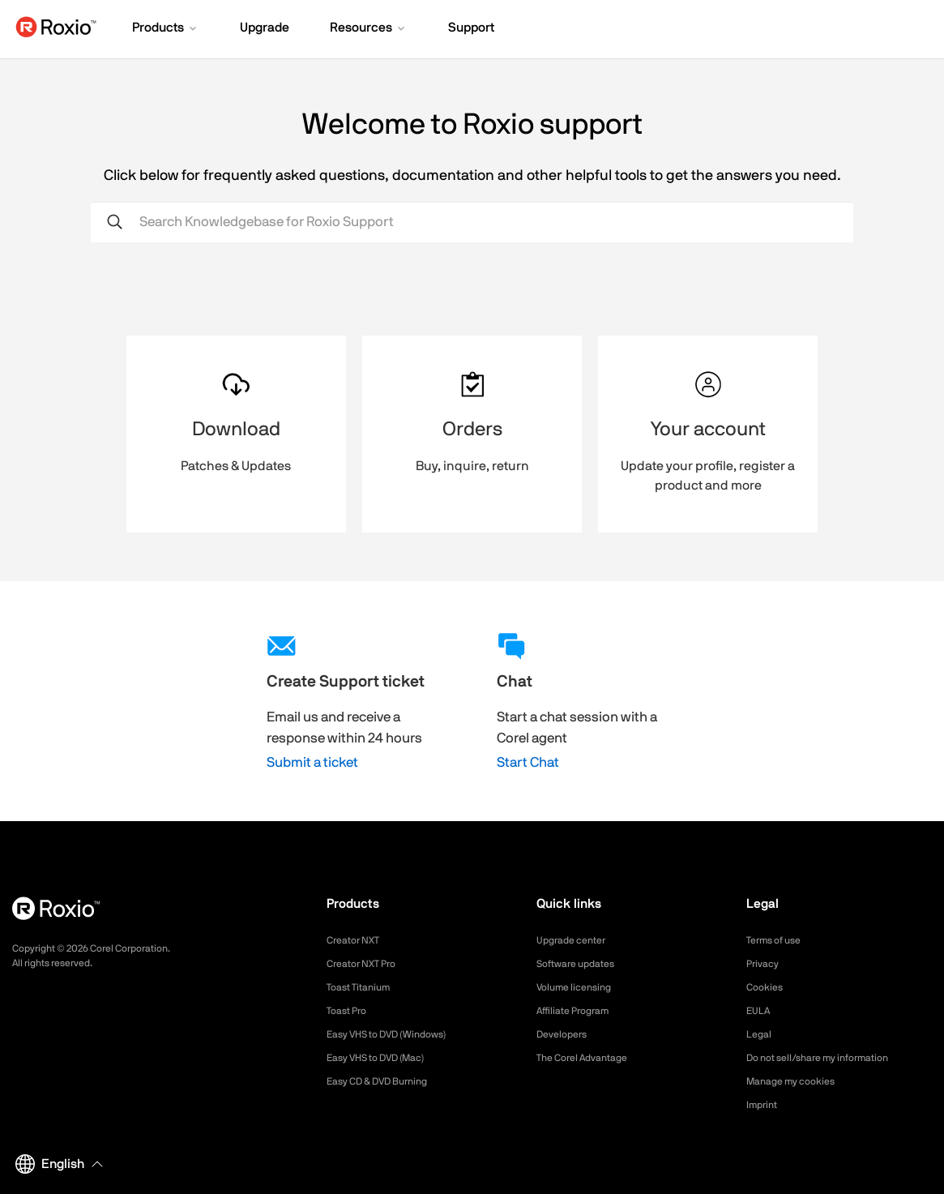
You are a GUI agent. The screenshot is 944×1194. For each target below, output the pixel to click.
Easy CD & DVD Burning (386, 1081)
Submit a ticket (312, 762)
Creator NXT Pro (367, 963)
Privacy (765, 963)
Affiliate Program (579, 1010)
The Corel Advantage (589, 1057)
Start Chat (528, 762)
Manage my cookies (797, 1081)
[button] (166, 29)
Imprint (764, 1105)
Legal (760, 1034)
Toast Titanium (363, 987)
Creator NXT (357, 940)
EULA (760, 1010)
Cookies (767, 987)
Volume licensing (579, 987)
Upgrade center (576, 940)
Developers (565, 1034)
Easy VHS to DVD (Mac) (386, 1057)
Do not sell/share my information (830, 1057)
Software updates (581, 963)
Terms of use (778, 940)
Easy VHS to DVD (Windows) (397, 1034)
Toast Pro (350, 1010)
